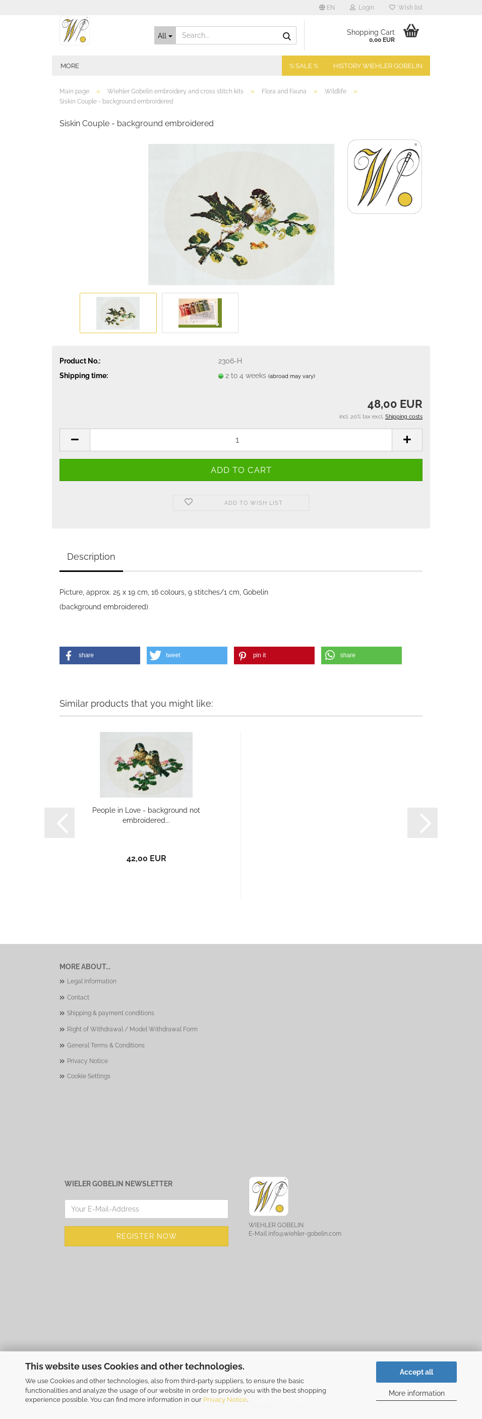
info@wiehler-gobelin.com (304, 1233)
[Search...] (165, 35)
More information (417, 1393)
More (70, 66)
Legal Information (91, 981)
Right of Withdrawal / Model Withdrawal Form (132, 1029)
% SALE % (303, 66)
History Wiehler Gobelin (378, 66)
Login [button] (362, 7)
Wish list (406, 7)
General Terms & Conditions (106, 1045)
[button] (327, 7)
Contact (78, 997)
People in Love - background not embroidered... (146, 815)
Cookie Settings (88, 1076)
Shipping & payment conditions (110, 1013)
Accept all (416, 1372)
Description (91, 556)
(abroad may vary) (291, 376)
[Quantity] (241, 440)
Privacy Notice (225, 1399)
